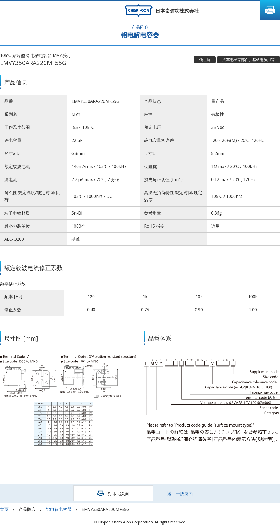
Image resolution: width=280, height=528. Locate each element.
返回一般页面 (180, 493)
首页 (4, 509)
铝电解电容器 (58, 509)
